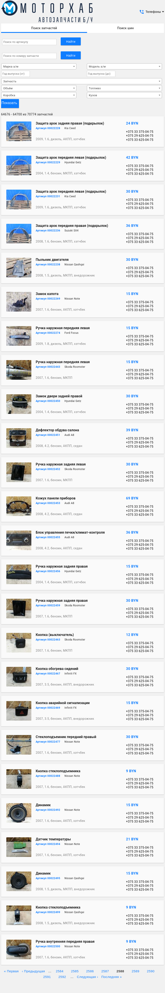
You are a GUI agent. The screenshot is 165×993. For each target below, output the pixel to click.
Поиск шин (125, 28)
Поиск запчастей (44, 28)
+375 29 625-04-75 (139, 135)
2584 (59, 971)
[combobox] (38, 66)
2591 (47, 976)
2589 (135, 971)
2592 (62, 976)
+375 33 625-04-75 (139, 140)
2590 (151, 971)
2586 (90, 971)
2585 (75, 971)
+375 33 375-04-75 (139, 131)
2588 (120, 971)
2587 (105, 971)
